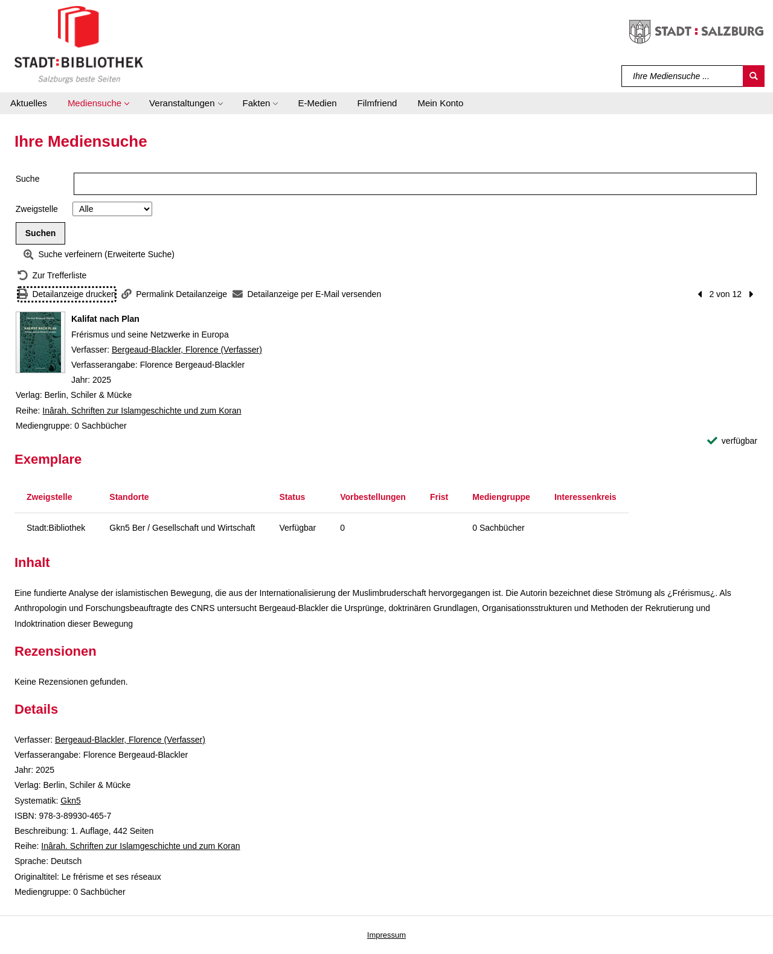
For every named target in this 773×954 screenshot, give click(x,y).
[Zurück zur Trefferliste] (52, 275)
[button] (98, 103)
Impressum (386, 935)
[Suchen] (754, 76)
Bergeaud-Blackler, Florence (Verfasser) (187, 349)
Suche (28, 179)
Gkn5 (70, 800)
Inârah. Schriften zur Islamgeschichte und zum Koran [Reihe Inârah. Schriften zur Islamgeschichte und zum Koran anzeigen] (141, 410)
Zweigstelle (37, 209)
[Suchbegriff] (682, 76)
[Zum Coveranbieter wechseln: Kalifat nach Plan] (40, 342)
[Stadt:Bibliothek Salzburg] (78, 44)
